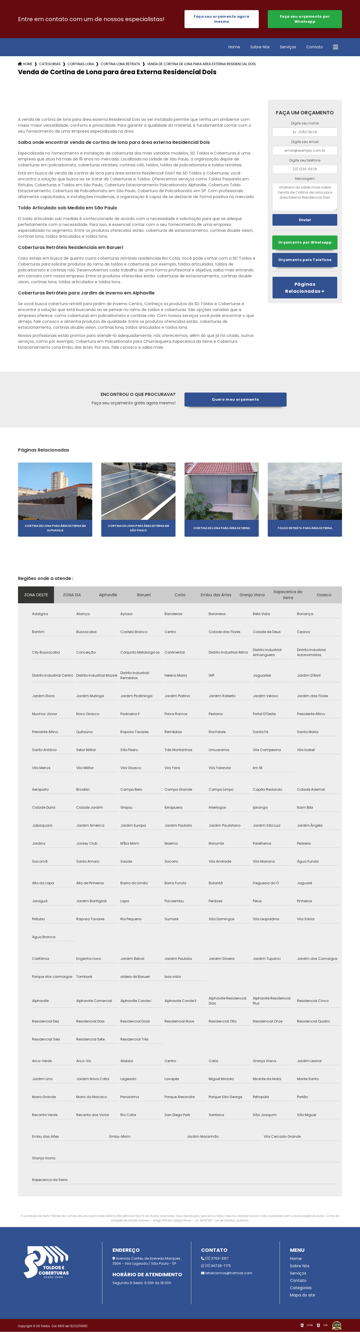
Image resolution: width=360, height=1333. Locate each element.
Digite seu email (305, 142)
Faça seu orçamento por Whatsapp (304, 19)
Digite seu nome (305, 124)
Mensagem (305, 179)
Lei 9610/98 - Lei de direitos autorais (222, 1221)
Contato (314, 48)
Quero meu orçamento (235, 400)
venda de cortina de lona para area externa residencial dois (201, 65)
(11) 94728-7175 (216, 1266)
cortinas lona (81, 65)
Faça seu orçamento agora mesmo (222, 19)
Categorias (50, 65)
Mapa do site (302, 1296)
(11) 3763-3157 (215, 1259)
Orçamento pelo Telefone (305, 261)
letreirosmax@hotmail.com (226, 1274)
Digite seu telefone (304, 161)
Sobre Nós (260, 48)
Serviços (288, 48)
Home (234, 48)
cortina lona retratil (120, 65)
